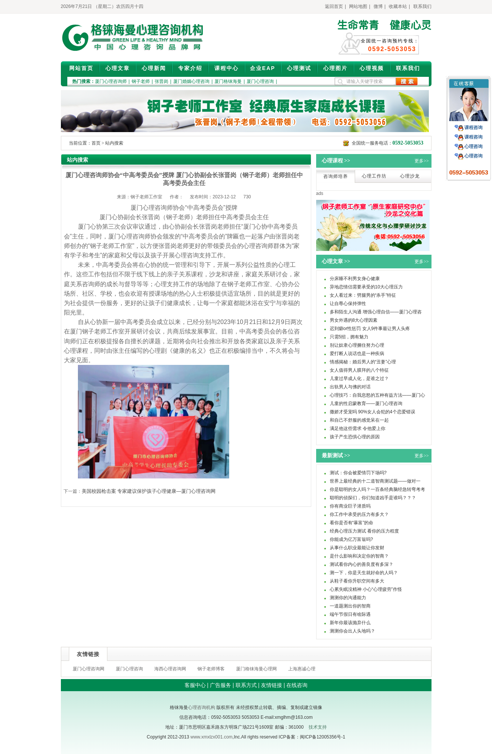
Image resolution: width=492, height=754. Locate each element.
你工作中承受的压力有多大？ (359, 514)
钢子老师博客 (211, 668)
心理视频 (372, 68)
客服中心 (195, 685)
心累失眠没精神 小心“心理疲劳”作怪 (366, 589)
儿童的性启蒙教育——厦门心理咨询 (366, 403)
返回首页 (334, 6)
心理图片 (335, 68)
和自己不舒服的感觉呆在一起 (359, 420)
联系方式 (246, 685)
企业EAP (262, 68)
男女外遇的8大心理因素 (354, 320)
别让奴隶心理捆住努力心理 (357, 345)
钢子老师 (141, 81)
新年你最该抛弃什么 (350, 622)
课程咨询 (473, 127)
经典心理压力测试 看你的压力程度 (364, 531)
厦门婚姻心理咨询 (191, 81)
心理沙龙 (410, 176)
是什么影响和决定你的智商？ (359, 556)
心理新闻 (154, 68)
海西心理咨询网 (170, 668)
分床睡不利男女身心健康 (355, 278)
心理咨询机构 (201, 707)
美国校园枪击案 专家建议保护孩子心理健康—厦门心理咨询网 (149, 491)
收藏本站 (398, 6)
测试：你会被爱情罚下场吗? (358, 472)
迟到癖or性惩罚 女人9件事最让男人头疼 (370, 328)
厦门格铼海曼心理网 (256, 668)
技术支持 (318, 727)
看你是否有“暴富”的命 (352, 522)
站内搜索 (114, 143)
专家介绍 (190, 68)
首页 (96, 143)
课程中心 (226, 68)
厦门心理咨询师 (111, 81)
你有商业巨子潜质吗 (350, 506)
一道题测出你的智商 (350, 606)
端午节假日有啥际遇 (350, 614)
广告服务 (220, 685)
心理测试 (299, 68)
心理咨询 (473, 146)
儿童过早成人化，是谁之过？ (359, 378)
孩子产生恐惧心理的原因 (355, 436)
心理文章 (118, 68)
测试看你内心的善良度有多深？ (361, 564)
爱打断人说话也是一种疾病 (357, 353)
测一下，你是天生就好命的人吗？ (364, 572)
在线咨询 (296, 685)
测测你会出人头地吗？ (352, 631)
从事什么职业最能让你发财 (357, 547)
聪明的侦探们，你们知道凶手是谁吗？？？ (373, 497)
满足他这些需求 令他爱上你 (357, 428)
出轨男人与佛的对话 (350, 386)
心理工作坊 (374, 176)
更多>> (421, 161)
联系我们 (422, 6)
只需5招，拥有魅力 (349, 337)
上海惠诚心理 (301, 668)
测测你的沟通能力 (348, 597)
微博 (378, 6)
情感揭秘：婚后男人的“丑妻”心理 (363, 362)
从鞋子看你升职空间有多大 (357, 581)
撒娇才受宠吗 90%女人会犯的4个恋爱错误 (372, 411)
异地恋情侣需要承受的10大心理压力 (366, 287)
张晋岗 (161, 81)
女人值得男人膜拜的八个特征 (359, 370)
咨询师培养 (335, 176)
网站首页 (81, 68)
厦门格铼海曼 (228, 81)
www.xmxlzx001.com (211, 737)
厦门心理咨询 (260, 81)
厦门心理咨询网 (88, 668)
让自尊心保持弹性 (348, 303)
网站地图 (358, 6)
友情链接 (271, 685)
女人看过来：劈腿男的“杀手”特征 (363, 295)
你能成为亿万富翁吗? (351, 539)
